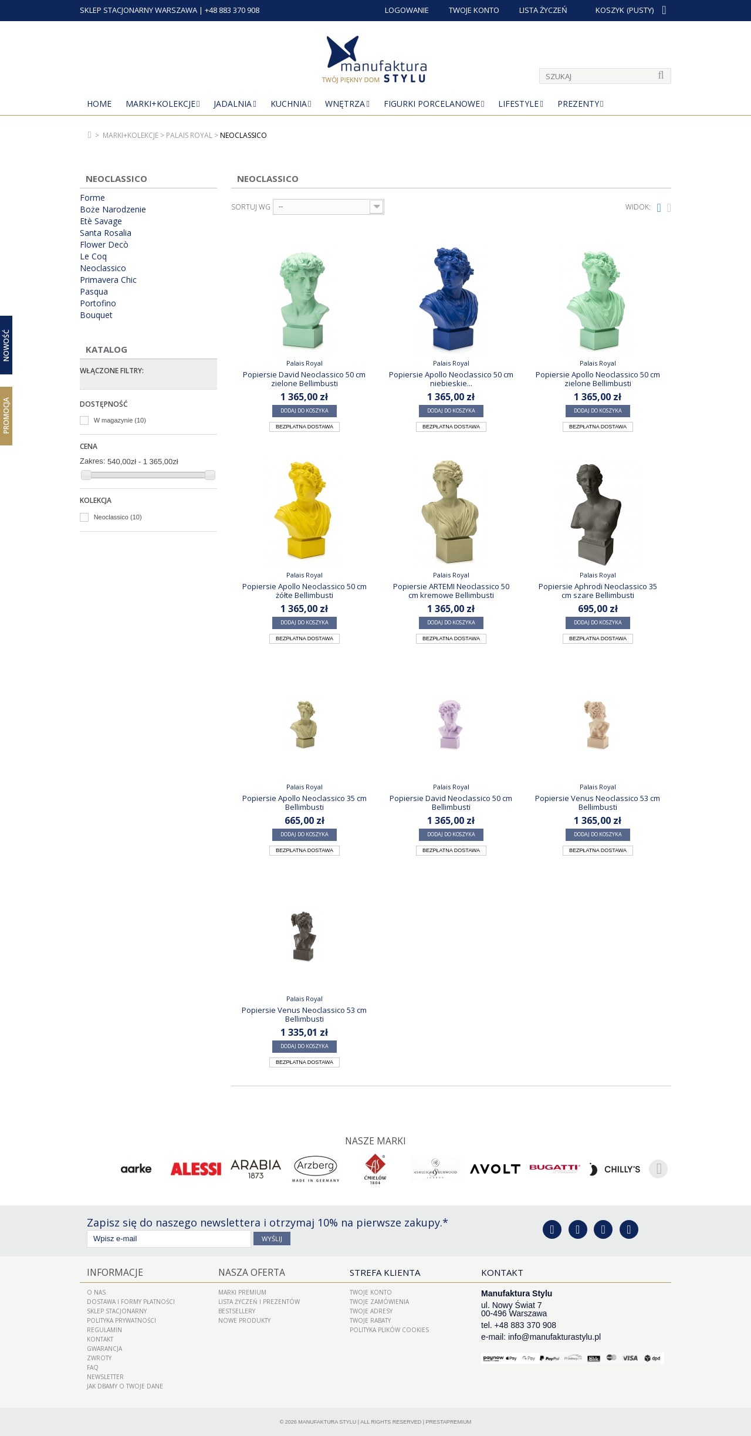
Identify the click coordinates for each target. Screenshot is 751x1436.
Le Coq (93, 256)
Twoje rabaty (370, 1320)
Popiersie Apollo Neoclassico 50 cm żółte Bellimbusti (304, 590)
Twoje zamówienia (379, 1301)
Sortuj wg (250, 207)
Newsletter (105, 1376)
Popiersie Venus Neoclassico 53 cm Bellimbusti (597, 802)
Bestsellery (236, 1310)
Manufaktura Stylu (327, 1421)
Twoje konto (371, 1292)
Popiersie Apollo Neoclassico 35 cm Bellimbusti (304, 802)
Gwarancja (104, 1348)
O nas (96, 1292)
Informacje (113, 1272)
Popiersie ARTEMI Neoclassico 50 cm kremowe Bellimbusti (451, 590)
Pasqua (94, 292)
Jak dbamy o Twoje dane (125, 1385)
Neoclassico (103, 268)
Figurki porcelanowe (432, 103)
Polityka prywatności (121, 1320)
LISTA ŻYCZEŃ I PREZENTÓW (259, 1301)
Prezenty (578, 103)
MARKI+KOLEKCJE (160, 103)
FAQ (93, 1367)
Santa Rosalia (105, 233)
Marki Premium (242, 1292)
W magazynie (120, 420)
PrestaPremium (449, 1421)
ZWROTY (99, 1357)
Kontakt (100, 1338)
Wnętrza (345, 103)
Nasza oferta (250, 1272)
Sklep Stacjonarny (117, 1310)
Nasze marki (375, 1141)
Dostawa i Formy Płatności (131, 1301)
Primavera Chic (108, 280)
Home (99, 103)
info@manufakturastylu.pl (554, 1336)
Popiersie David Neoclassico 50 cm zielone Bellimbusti (304, 378)
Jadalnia (233, 103)
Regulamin (104, 1329)
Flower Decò (104, 245)
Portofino (98, 303)
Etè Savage (101, 221)
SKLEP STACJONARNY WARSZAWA (138, 10)
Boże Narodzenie (113, 209)
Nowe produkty (244, 1320)
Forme (92, 198)
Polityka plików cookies (389, 1329)
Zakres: (92, 461)
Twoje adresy (371, 1310)
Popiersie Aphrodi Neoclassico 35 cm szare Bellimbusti (598, 590)
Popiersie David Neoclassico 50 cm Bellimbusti (451, 802)
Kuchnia (288, 103)
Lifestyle (518, 103)
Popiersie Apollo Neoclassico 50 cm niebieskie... (451, 378)
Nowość (6, 345)
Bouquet (96, 315)
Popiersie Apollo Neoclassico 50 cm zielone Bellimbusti (598, 378)
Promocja (6, 415)
